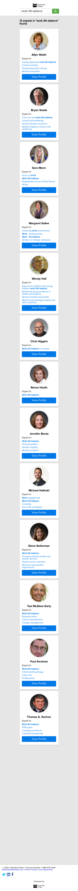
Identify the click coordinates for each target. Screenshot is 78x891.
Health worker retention (33, 646)
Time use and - (37, 126)
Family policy (28, 775)
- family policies (32, 257)
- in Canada (35, 382)
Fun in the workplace (32, 584)
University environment (36, 254)
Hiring (25, 199)
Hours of (29, 190)
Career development (32, 708)
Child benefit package (32, 768)
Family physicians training (34, 68)
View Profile (39, 83)
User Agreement (46, 870)
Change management (32, 711)
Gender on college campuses (36, 263)
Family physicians (39, 62)
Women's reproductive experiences (33, 650)
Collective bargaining (32, 838)
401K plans (27, 832)
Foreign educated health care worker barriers (36, 641)
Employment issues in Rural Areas (38, 196)
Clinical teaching (30, 65)
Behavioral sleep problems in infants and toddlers (36, 324)
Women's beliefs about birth (35, 329)
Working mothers (30, 519)
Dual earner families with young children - (37, 319)
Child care (27, 771)
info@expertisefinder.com (12, 870)
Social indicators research (34, 132)
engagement (31, 575)
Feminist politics (30, 513)
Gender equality (30, 516)
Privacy (34, 870)
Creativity (26, 581)
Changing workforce (32, 835)
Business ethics (29, 704)
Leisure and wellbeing (32, 129)
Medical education (31, 71)
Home (27, 870)
